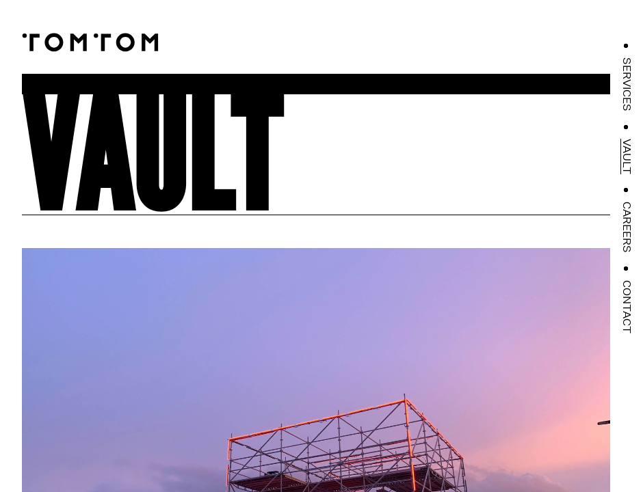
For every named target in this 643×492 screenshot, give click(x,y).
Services (626, 84)
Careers (626, 227)
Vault (626, 156)
